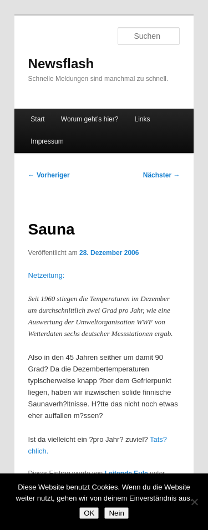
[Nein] (194, 501)
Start (37, 119)
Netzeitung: (46, 275)
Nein (116, 513)
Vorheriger (49, 175)
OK (89, 513)
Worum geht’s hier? (90, 119)
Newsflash (61, 63)
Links (142, 119)
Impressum (47, 141)
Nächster (161, 175)
